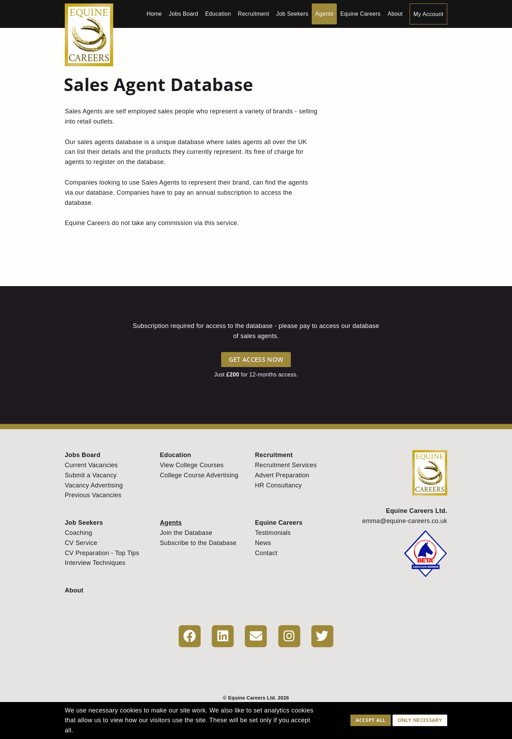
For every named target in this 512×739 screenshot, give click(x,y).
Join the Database (186, 532)
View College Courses (192, 465)
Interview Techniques (95, 562)
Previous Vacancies (93, 495)
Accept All (371, 720)
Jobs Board (183, 14)
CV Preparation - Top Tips (102, 553)
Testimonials (273, 532)
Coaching (78, 532)
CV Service (81, 542)
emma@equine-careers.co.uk (404, 520)
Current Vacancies (91, 465)
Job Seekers (292, 14)
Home (154, 14)
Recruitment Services (286, 465)
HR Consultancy (278, 485)
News (263, 542)
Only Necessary (420, 720)
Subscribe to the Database (198, 542)
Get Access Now (256, 359)
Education (218, 14)
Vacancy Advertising (94, 485)
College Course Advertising (199, 475)
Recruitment (253, 14)
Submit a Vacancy (91, 475)
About (395, 14)
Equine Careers (360, 14)
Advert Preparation (282, 475)
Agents (324, 14)
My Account (428, 14)
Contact (266, 553)
